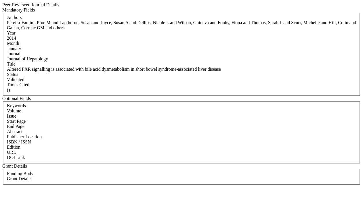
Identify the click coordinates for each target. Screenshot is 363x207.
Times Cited (18, 84)
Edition (13, 147)
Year (11, 32)
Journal (13, 53)
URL (11, 152)
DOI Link (16, 157)
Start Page (16, 121)
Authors (14, 17)
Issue (11, 116)
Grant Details (19, 178)
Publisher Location (24, 136)
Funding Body (20, 173)
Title (11, 64)
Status (12, 74)
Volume (14, 110)
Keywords (16, 105)
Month (13, 43)
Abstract (14, 131)
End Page (15, 126)
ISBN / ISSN (19, 141)
